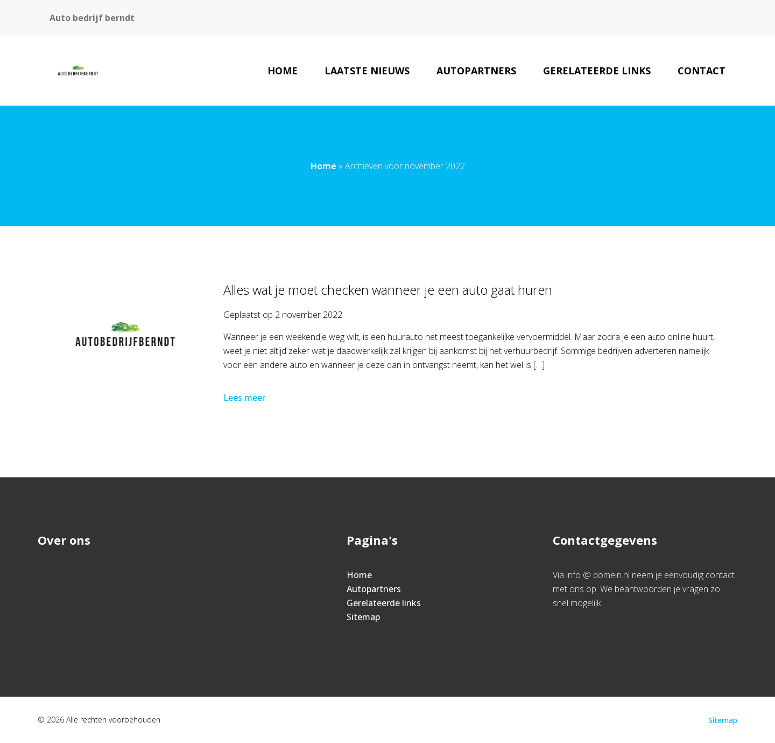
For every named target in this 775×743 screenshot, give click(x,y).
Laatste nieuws (367, 70)
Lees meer (245, 398)
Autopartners (476, 70)
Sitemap (363, 617)
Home (282, 70)
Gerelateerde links (597, 70)
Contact (701, 70)
